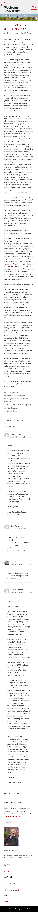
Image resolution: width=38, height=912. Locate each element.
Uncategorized (12, 392)
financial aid (12, 395)
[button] (34, 7)
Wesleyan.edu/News (12, 816)
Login (6, 901)
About (6, 871)
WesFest (10, 266)
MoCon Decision (13, 411)
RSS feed (21, 890)
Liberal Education (21, 398)
